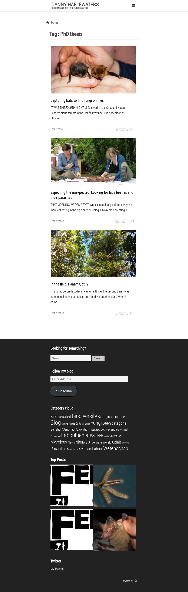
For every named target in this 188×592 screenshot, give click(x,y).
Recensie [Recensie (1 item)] (71, 449)
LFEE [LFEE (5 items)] (99, 435)
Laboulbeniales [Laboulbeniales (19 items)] (78, 435)
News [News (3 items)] (71, 442)
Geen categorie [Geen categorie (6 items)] (114, 423)
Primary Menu (134, 5)
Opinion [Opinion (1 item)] (125, 442)
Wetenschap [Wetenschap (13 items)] (115, 448)
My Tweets (56, 569)
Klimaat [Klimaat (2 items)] (124, 429)
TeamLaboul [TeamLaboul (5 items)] (93, 448)
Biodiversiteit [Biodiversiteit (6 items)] (60, 416)
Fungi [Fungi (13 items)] (96, 422)
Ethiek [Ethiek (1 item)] (87, 423)
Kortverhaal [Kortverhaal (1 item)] (55, 436)
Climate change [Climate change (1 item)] (68, 423)
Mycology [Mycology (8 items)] (58, 442)
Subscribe (64, 391)
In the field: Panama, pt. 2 (69, 284)
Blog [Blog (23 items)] (55, 422)
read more (60, 129)
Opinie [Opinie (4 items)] (117, 442)
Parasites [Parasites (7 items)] (58, 448)
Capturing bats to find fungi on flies (77, 100)
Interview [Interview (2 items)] (95, 429)
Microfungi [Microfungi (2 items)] (116, 436)
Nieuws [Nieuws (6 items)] (81, 442)
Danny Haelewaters (75, 4)
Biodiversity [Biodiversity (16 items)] (84, 416)
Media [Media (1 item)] (106, 436)
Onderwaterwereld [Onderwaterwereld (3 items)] (100, 442)
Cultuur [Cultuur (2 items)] (80, 423)
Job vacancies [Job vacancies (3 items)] (110, 429)
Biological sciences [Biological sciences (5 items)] (112, 416)
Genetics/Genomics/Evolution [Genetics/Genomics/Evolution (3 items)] (69, 429)
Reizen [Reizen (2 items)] (79, 449)
